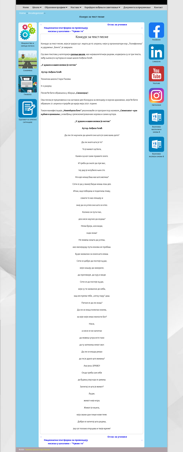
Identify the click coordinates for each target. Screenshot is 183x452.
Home (26, 7)
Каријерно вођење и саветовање (103, 7)
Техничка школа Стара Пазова (37, 450)
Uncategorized (35, 13)
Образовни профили (57, 7)
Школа (37, 7)
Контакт (158, 7)
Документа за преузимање (137, 7)
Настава (77, 7)
